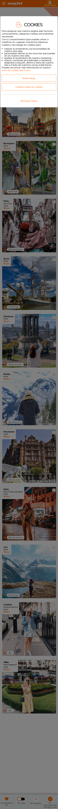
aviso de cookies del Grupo (16, 70)
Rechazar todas (29, 101)
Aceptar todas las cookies (29, 87)
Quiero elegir (29, 78)
